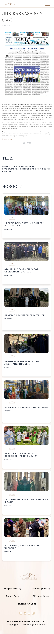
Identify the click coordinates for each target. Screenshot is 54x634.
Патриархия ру (12, 588)
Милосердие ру (41, 588)
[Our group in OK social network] (33, 613)
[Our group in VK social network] (21, 613)
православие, (10, 169)
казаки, (6, 166)
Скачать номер (7, 139)
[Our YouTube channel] (29, 613)
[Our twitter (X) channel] (25, 613)
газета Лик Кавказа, (24, 166)
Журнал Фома (41, 596)
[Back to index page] (10, 6)
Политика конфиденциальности (25, 621)
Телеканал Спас (27, 603)
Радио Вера (12, 596)
